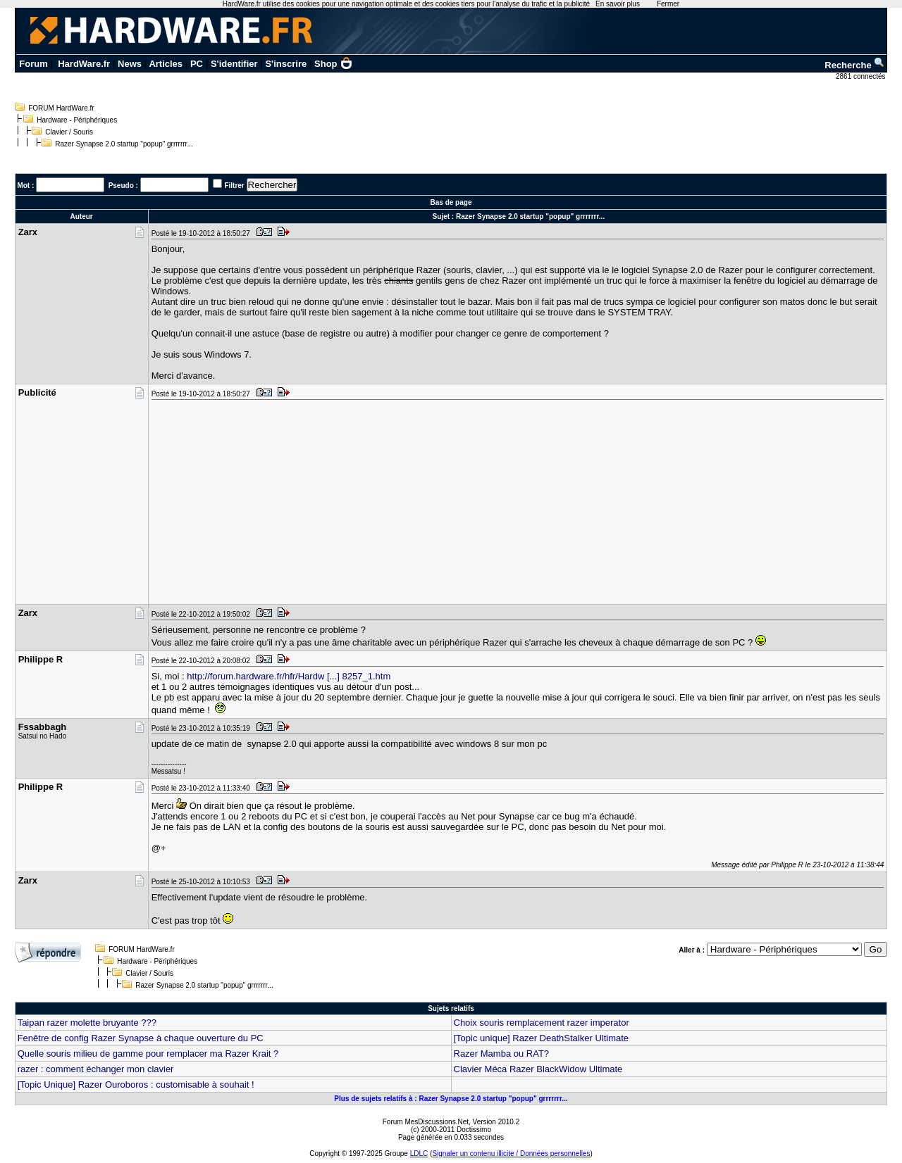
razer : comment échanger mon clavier (96, 1069)
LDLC (419, 1153)
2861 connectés (861, 76)
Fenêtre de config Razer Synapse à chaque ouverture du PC (141, 1038)
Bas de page (451, 202)
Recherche (854, 65)
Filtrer (234, 185)
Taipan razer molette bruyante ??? (87, 1022)
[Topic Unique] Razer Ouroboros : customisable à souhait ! (136, 1084)
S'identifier (234, 63)
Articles (166, 63)
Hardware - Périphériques (77, 120)
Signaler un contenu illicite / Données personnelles (511, 1153)
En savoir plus (617, 4)
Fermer (668, 4)
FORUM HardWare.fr (61, 108)
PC (196, 63)
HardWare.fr (84, 63)
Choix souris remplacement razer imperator (541, 1022)
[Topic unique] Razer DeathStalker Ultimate (541, 1038)
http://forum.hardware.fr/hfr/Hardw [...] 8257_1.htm (288, 676)
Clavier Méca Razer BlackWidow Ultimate (538, 1069)
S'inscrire (286, 63)
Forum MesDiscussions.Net (426, 1122)
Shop (333, 63)
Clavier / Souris (69, 132)
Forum (33, 63)
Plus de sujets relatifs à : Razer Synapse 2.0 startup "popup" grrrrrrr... (450, 1098)
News (130, 63)
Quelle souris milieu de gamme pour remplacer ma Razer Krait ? (148, 1053)
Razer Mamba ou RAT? (502, 1053)
